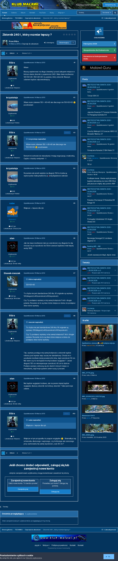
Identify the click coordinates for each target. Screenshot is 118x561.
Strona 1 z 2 (26, 53)
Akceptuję (110, 557)
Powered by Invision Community (59, 548)
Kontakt (32, 13)
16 (12, 85)
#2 (74, 97)
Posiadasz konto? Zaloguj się (88, 5)
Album (23, 13)
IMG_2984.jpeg (88, 435)
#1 (74, 62)
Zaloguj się (55, 492)
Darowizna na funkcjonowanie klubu (95, 57)
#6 (74, 238)
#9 (74, 378)
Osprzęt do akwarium (30, 44)
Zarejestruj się (110, 5)
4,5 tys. (12, 226)
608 (12, 120)
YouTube (42, 13)
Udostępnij (49, 42)
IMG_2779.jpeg (88, 373)
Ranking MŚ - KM (93, 246)
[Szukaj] (89, 12)
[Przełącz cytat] (27, 139)
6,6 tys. (12, 261)
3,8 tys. (12, 296)
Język (37, 545)
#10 (74, 413)
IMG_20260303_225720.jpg (93, 396)
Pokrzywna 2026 (90, 44)
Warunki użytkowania (34, 558)
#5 (74, 203)
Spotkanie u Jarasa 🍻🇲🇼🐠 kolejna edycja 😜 (99, 343)
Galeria (14, 13)
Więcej (61, 13)
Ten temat (105, 12)
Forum (4, 14)
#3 (74, 132)
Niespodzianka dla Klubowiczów (96, 50)
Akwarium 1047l (88, 415)
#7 (74, 273)
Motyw (46, 545)
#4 (74, 168)
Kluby (52, 13)
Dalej (12, 53)
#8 (74, 316)
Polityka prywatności (60, 545)
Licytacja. (91, 156)
